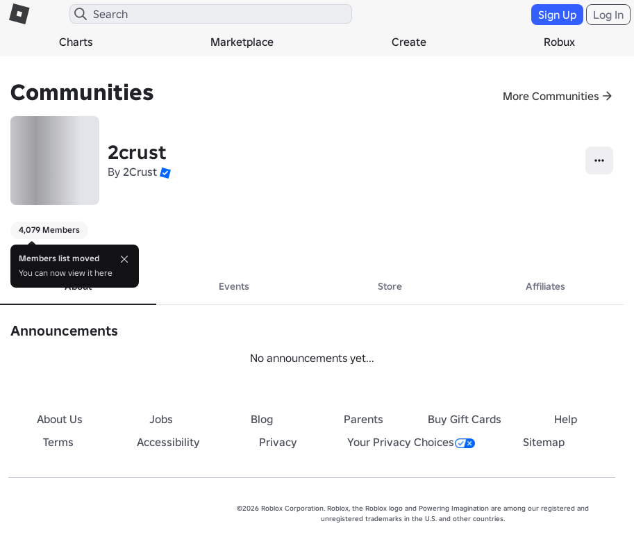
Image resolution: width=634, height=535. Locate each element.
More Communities (551, 95)
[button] (165, 171)
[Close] (124, 259)
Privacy (278, 442)
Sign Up (557, 15)
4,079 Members (49, 229)
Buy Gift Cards (464, 419)
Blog (262, 419)
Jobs (161, 419)
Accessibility (168, 442)
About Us (60, 419)
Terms (58, 442)
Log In (608, 15)
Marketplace (242, 42)
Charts (76, 42)
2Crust (140, 172)
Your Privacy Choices (411, 442)
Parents (363, 419)
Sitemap (544, 442)
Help (565, 419)
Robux (559, 42)
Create (409, 42)
